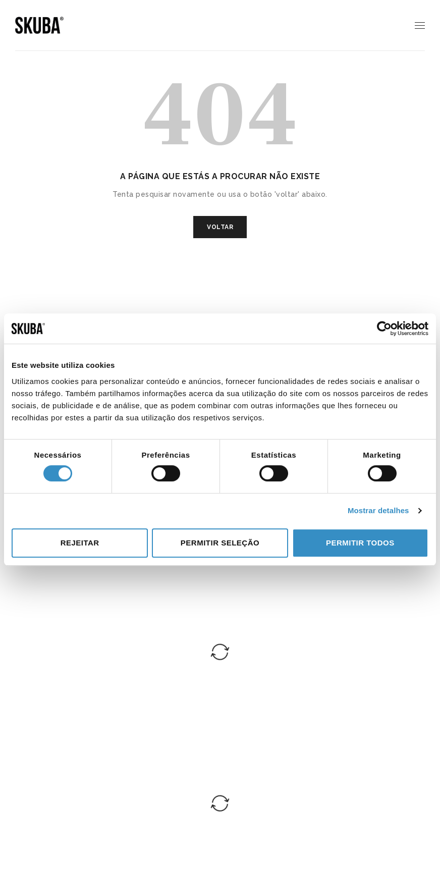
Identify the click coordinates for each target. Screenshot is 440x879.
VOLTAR (220, 227)
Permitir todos (360, 542)
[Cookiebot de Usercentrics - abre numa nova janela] (384, 328)
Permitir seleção (220, 542)
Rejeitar (80, 542)
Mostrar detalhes (378, 510)
